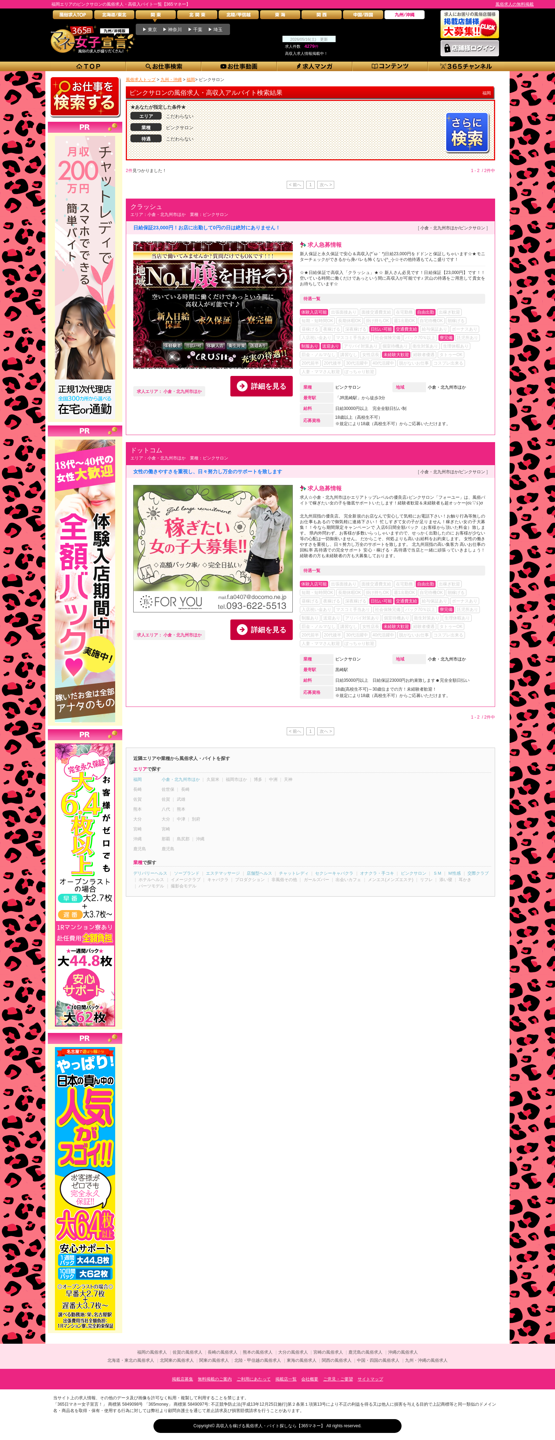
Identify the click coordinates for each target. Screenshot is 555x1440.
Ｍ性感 (454, 873)
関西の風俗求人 (337, 1360)
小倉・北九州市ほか (447, 387)
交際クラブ (478, 873)
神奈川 (175, 29)
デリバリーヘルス (150, 873)
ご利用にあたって (254, 1379)
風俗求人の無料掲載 (514, 4)
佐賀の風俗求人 (187, 1352)
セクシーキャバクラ (334, 873)
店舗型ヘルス (259, 873)
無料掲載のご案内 (215, 1379)
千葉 (197, 29)
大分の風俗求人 (293, 1352)
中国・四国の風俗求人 (378, 1360)
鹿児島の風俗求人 (365, 1352)
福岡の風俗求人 (152, 1352)
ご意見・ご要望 (338, 1379)
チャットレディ (294, 873)
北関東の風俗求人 (177, 1360)
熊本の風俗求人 (258, 1352)
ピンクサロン (348, 387)
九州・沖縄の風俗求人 (426, 1360)
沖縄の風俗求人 (403, 1352)
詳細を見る (268, 386)
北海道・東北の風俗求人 (130, 1360)
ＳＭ (437, 873)
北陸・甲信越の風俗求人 (257, 1360)
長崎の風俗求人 (222, 1352)
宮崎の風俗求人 (328, 1352)
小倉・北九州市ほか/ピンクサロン (452, 227)
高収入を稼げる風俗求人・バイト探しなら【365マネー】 (270, 1425)
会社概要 (309, 1379)
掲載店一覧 (286, 1379)
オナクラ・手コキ (377, 873)
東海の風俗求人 (301, 1360)
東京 (152, 29)
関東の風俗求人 (214, 1360)
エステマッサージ (223, 873)
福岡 (137, 779)
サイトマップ (370, 1379)
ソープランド (187, 873)
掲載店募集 (182, 1379)
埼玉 (218, 29)
